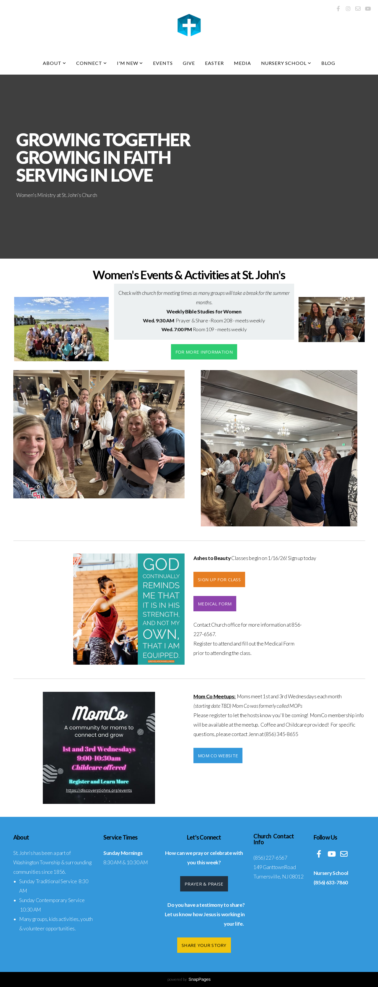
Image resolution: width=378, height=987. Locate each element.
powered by (189, 979)
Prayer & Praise (204, 884)
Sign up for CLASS (219, 579)
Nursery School (286, 63)
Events (163, 63)
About (54, 63)
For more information (204, 352)
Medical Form (215, 604)
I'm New (130, 63)
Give (189, 63)
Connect (91, 63)
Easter (214, 63)
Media (242, 63)
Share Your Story (204, 945)
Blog (328, 63)
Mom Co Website (218, 755)
